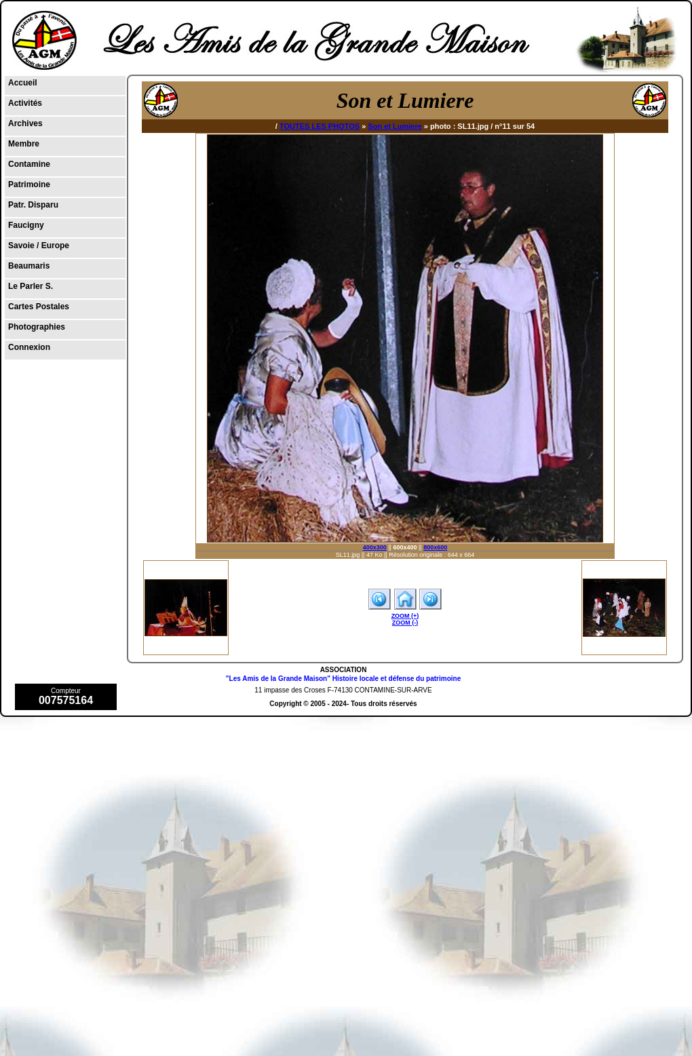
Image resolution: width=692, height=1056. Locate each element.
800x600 (435, 547)
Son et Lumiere (394, 126)
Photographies (36, 327)
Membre (23, 144)
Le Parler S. (30, 286)
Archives (25, 123)
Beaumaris (29, 266)
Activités (25, 103)
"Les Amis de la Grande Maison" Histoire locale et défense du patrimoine (343, 678)
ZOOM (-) (405, 622)
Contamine (29, 164)
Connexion (29, 347)
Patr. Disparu (33, 205)
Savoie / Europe (38, 245)
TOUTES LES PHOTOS (320, 126)
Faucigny (26, 225)
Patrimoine (29, 184)
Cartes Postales (38, 306)
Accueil (22, 82)
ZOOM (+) (405, 615)
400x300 (375, 547)
